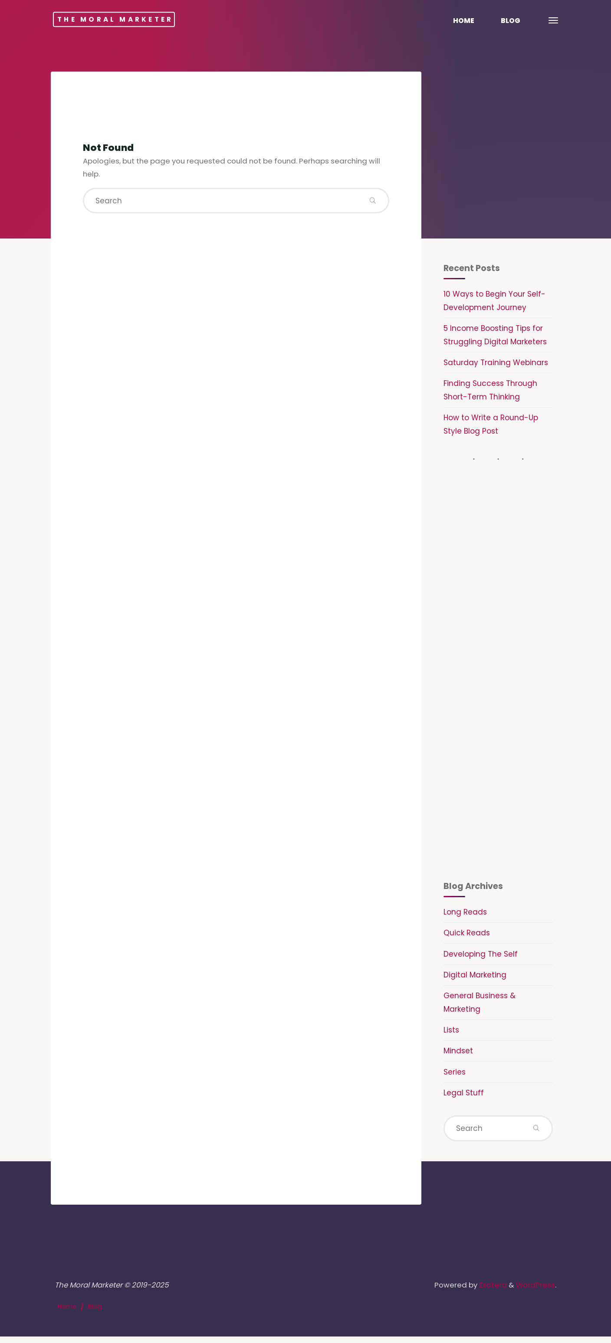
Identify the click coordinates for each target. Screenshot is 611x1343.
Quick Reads (466, 936)
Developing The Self (480, 957)
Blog (95, 1312)
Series (454, 1076)
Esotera (491, 1290)
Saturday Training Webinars (495, 364)
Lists (451, 1034)
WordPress (535, 1290)
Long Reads (465, 915)
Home (67, 1312)
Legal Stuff (463, 1096)
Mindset (458, 1054)
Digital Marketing (474, 978)
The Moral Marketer (127, 19)
